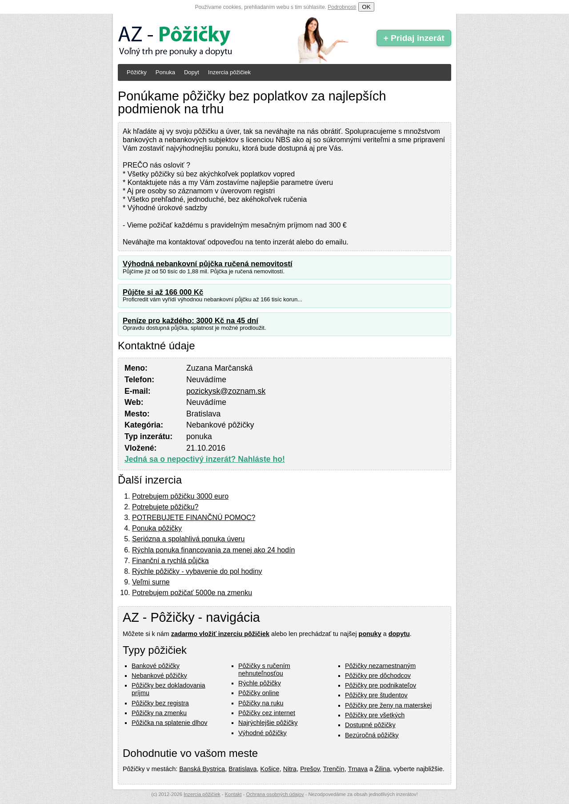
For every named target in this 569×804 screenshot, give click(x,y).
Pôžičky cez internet (266, 712)
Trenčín (334, 768)
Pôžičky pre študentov (376, 695)
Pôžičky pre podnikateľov (380, 685)
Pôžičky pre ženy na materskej (388, 705)
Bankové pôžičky (156, 665)
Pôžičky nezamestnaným (380, 665)
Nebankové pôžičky (159, 675)
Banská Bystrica (202, 768)
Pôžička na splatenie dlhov (169, 722)
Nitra (290, 768)
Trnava (358, 768)
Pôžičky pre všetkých (375, 715)
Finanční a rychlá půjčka (170, 560)
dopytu (399, 633)
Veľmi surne (151, 582)
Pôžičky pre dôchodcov (378, 675)
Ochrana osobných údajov (275, 794)
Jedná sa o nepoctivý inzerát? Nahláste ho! (204, 459)
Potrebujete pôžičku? (165, 507)
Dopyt (191, 72)
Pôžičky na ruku (261, 703)
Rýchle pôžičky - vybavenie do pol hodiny (197, 571)
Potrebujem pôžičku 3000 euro (180, 496)
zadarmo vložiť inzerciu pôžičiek (220, 633)
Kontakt (233, 794)
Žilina (382, 768)
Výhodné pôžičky (262, 732)
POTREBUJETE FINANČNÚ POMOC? (193, 517)
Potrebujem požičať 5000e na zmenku (192, 592)
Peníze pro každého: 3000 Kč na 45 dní (190, 320)
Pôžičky (137, 72)
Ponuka (165, 72)
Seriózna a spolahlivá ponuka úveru (188, 539)
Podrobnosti (342, 7)
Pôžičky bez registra (160, 703)
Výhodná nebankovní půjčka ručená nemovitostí (208, 264)
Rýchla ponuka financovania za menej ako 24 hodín (213, 550)
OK (366, 7)
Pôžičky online (258, 692)
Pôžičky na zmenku (159, 712)
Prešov (310, 768)
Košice (270, 768)
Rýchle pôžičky (259, 683)
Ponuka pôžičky (157, 528)
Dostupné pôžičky (370, 724)
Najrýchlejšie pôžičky (268, 722)
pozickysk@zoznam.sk (225, 391)
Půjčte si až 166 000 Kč (163, 292)
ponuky (370, 633)
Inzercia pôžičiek (229, 72)
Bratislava (242, 768)
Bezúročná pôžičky (372, 735)
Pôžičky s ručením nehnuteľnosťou (264, 669)
